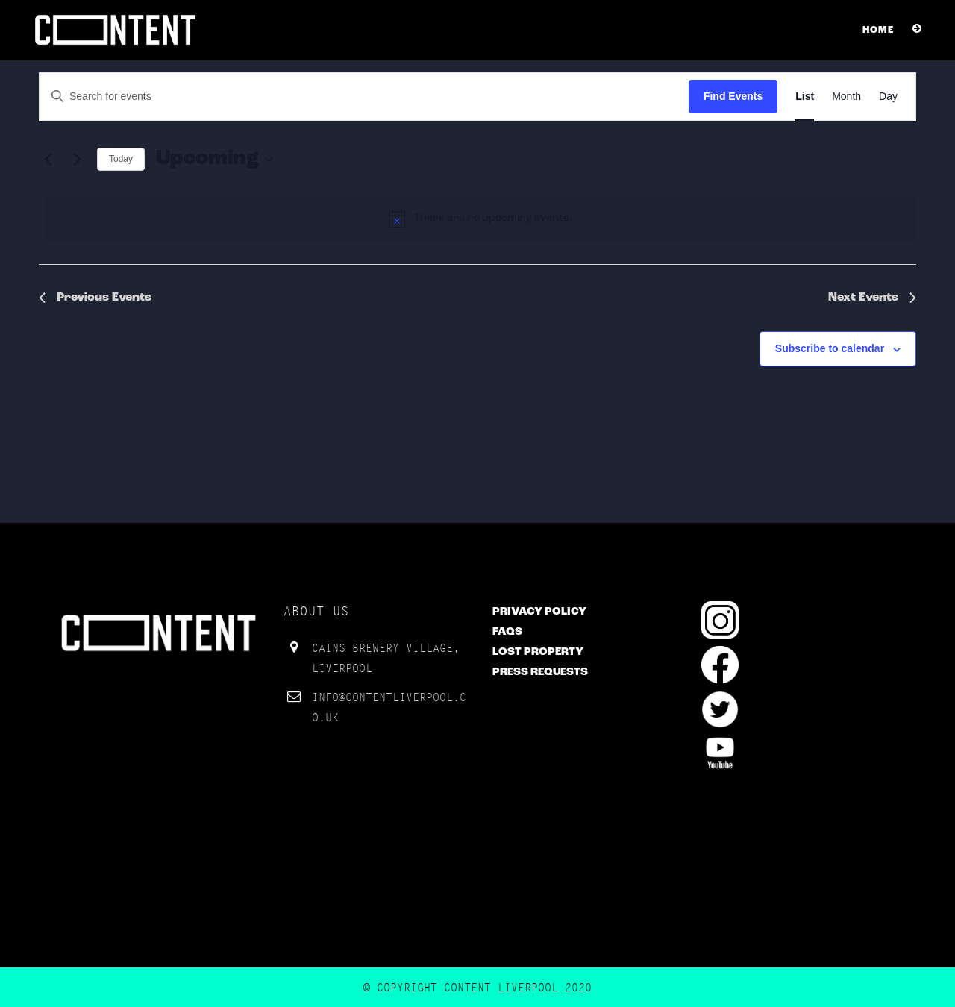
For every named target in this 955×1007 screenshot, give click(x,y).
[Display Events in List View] (804, 96)
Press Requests (540, 672)
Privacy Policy (539, 612)
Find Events (733, 96)
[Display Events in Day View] (888, 96)
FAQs (507, 632)
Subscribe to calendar (829, 348)
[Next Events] (77, 160)
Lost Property (537, 652)
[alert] (480, 218)
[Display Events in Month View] (846, 96)
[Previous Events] (48, 160)
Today (121, 159)
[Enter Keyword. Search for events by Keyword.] (364, 96)
